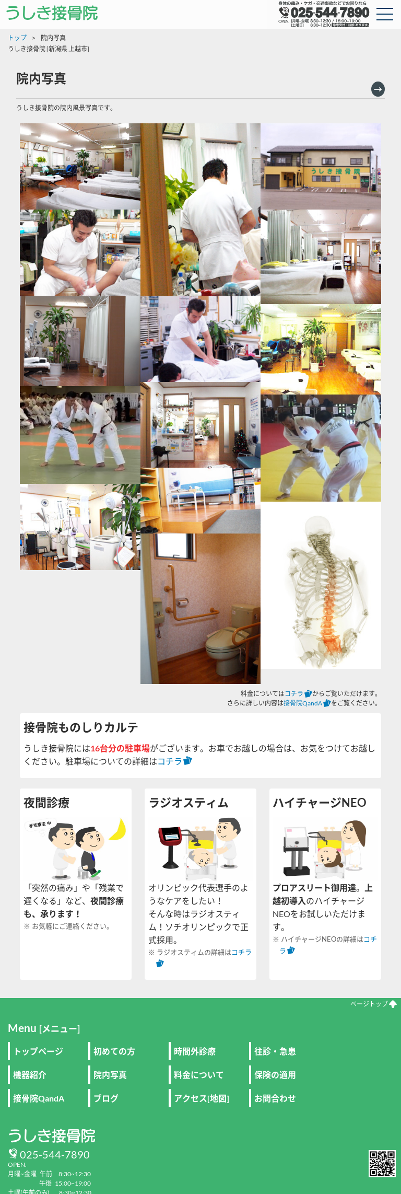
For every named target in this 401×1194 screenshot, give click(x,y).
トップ (17, 38)
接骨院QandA (307, 703)
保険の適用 (275, 1075)
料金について (199, 1075)
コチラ (298, 694)
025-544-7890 (55, 1154)
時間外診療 (195, 1051)
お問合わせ (275, 1098)
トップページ (38, 1051)
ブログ (106, 1098)
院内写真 (110, 1075)
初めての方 (114, 1051)
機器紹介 (29, 1075)
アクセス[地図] (201, 1098)
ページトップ (373, 1004)
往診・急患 (275, 1051)
